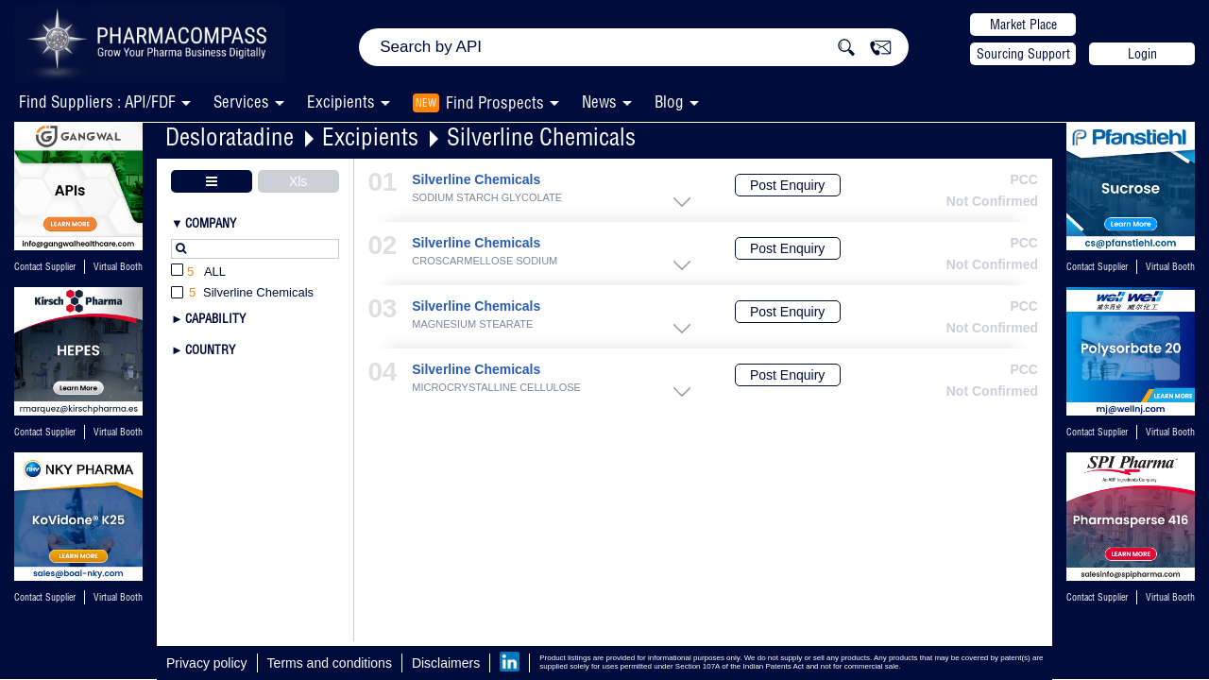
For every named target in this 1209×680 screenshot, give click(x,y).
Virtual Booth (118, 432)
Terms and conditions (329, 663)
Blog (669, 101)
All (198, 272)
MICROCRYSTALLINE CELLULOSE (496, 387)
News (599, 101)
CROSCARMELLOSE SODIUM (484, 261)
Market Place (1023, 24)
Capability (215, 318)
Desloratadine (229, 136)
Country (210, 349)
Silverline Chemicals (541, 136)
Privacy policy (206, 663)
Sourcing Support (1023, 53)
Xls (298, 181)
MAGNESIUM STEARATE (472, 324)
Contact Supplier (45, 267)
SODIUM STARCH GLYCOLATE (487, 198)
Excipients (370, 136)
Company (210, 222)
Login (1142, 53)
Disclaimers (446, 663)
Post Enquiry (787, 185)
